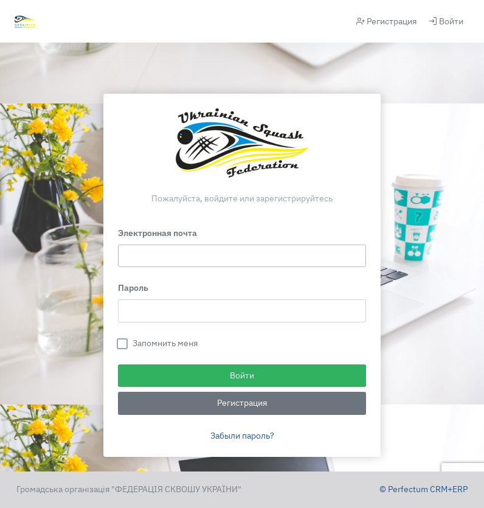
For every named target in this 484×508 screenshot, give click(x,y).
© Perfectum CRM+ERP (423, 489)
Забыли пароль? (242, 435)
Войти (446, 21)
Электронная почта (157, 233)
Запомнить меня (165, 343)
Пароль (133, 287)
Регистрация (386, 21)
